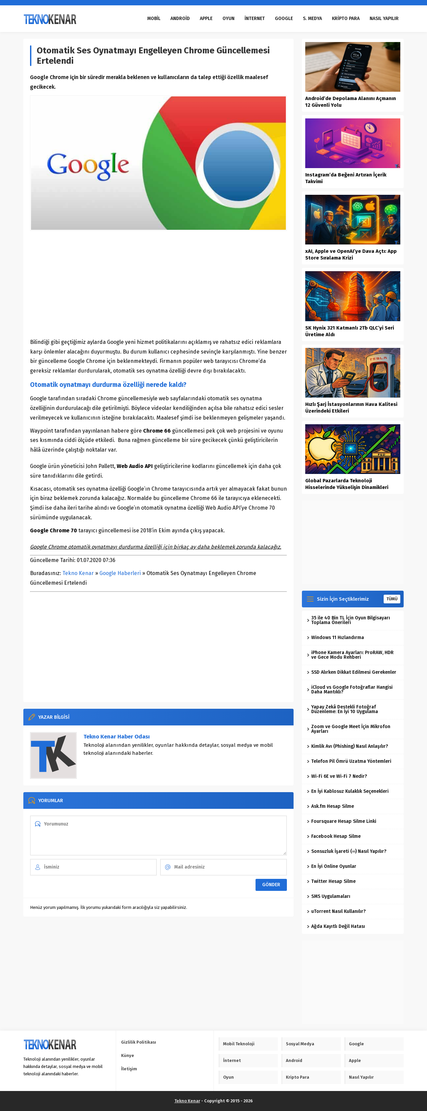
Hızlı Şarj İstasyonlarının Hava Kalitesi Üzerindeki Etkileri (351, 407)
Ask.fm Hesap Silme (330, 806)
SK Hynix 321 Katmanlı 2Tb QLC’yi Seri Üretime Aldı (349, 331)
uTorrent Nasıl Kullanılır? (336, 911)
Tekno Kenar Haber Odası (116, 736)
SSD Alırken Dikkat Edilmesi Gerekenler (351, 672)
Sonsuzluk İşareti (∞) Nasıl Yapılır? (346, 851)
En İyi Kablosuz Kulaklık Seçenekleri (348, 791)
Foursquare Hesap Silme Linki (341, 821)
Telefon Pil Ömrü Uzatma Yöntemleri (349, 761)
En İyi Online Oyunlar (331, 866)
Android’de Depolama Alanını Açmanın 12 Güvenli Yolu (350, 101)
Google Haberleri (120, 573)
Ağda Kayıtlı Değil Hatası (336, 926)
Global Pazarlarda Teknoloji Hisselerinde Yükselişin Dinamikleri (346, 484)
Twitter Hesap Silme (331, 881)
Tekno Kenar (78, 573)
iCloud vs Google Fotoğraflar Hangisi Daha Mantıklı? (350, 689)
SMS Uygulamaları (328, 896)
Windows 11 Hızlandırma (335, 637)
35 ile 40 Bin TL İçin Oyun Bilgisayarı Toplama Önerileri (348, 620)
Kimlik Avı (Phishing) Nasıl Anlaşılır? (347, 746)
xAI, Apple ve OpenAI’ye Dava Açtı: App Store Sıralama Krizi (351, 254)
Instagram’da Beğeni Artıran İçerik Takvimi (345, 178)
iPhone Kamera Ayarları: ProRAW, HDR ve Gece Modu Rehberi (350, 655)
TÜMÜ (392, 599)
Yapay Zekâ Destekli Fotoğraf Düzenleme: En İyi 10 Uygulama (342, 709)
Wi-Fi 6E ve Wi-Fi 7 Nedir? (337, 776)
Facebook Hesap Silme (334, 836)
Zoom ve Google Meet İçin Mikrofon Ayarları (348, 729)
